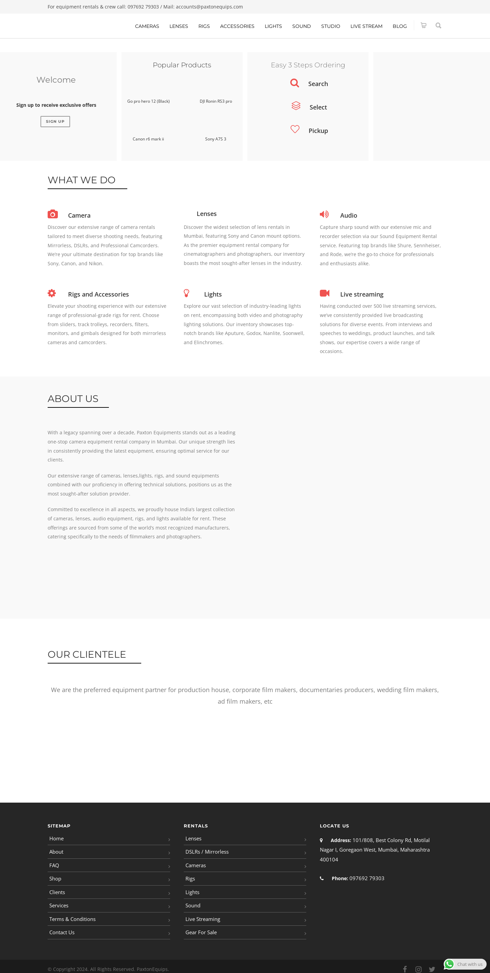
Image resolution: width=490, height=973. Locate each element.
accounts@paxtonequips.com (209, 6)
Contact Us (61, 927)
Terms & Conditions (71, 914)
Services (58, 902)
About (56, 850)
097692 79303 (143, 6)
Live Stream (366, 26)
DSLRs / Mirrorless (206, 850)
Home (56, 838)
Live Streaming (202, 914)
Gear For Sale (200, 927)
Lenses (178, 26)
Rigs (204, 26)
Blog (400, 26)
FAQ (54, 863)
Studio (330, 26)
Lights (273, 26)
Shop (55, 876)
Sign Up (55, 121)
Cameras (147, 26)
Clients (57, 889)
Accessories (237, 26)
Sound (301, 26)
